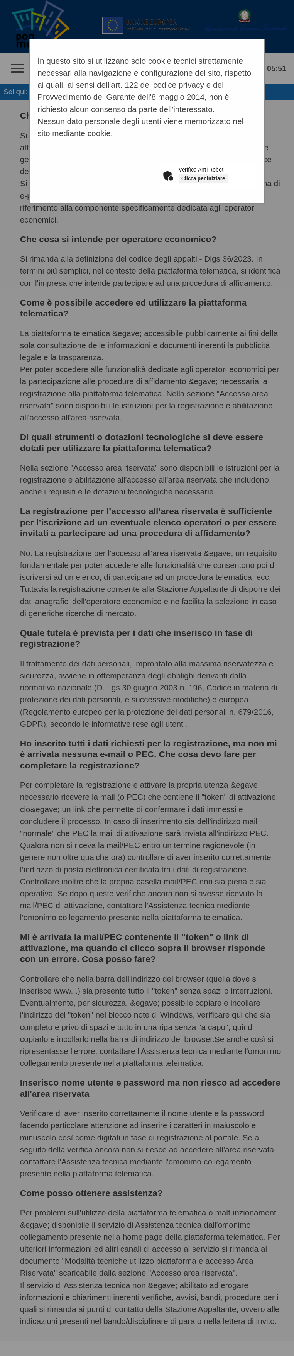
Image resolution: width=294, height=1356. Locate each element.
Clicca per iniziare (203, 178)
